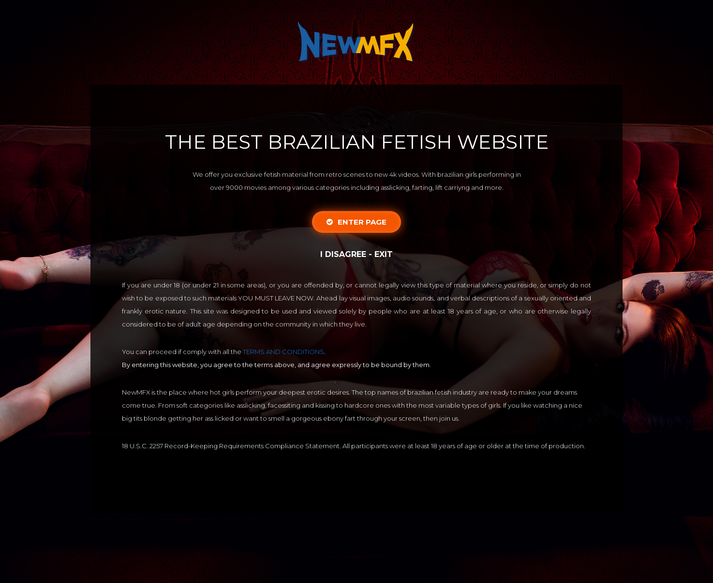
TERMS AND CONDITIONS (283, 351)
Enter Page (356, 222)
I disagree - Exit (356, 254)
